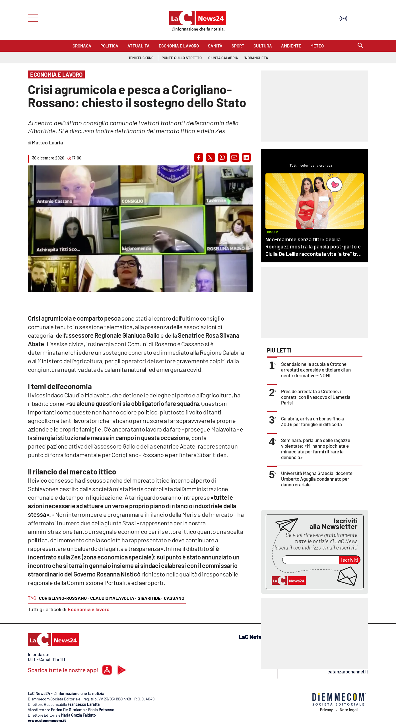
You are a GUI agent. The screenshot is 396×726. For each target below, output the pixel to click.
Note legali (349, 710)
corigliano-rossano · (64, 598)
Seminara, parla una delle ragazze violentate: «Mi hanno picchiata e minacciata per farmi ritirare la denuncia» (315, 448)
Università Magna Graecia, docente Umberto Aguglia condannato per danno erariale (316, 478)
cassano (174, 598)
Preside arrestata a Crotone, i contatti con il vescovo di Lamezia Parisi (315, 396)
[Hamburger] (31, 17)
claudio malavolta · (113, 598)
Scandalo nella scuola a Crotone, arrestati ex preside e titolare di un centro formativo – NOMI (316, 369)
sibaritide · (150, 598)
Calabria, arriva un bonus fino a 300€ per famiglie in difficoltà (312, 421)
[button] (198, 157)
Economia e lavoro (89, 609)
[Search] (360, 46)
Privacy (326, 710)
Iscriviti (349, 560)
